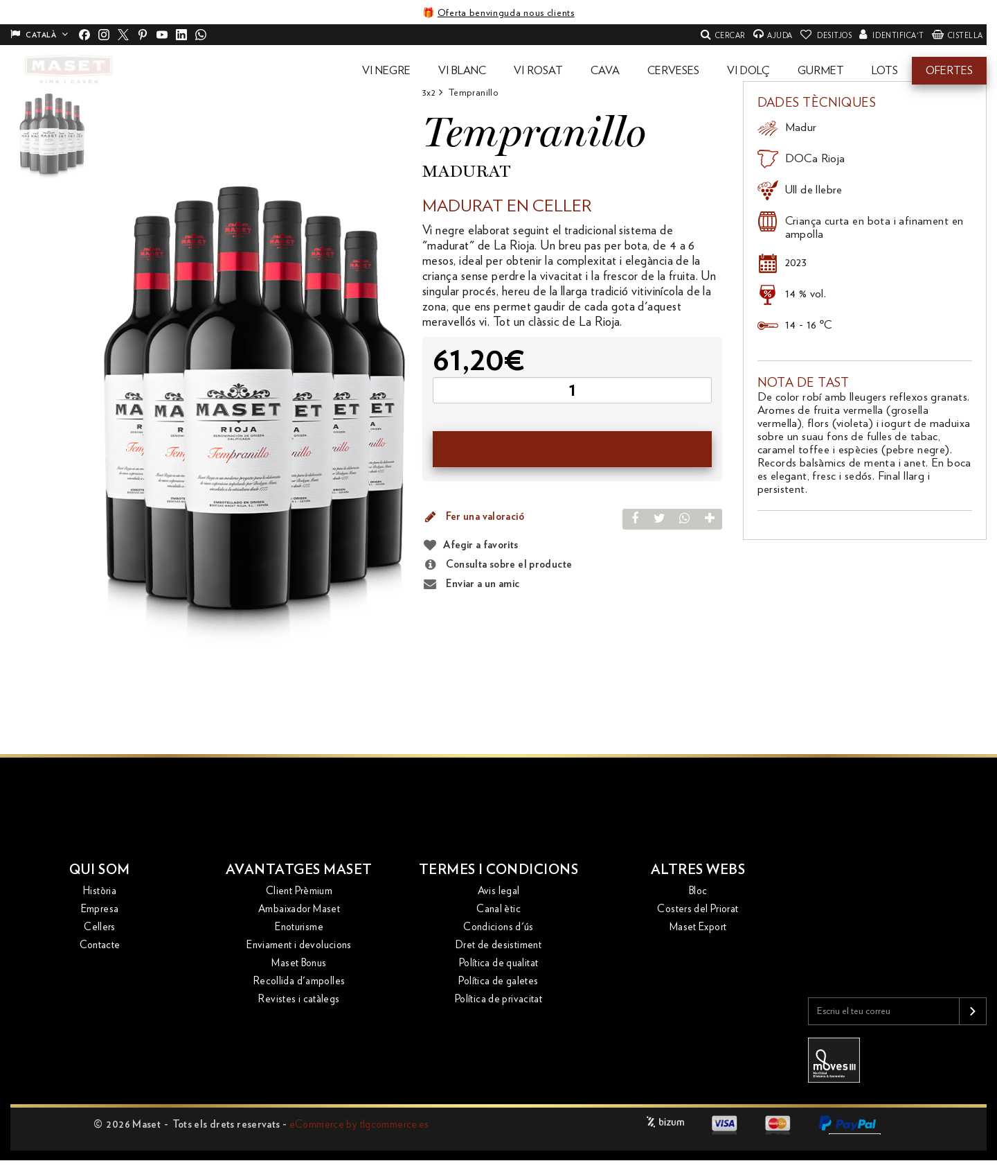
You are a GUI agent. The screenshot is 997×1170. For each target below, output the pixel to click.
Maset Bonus (298, 964)
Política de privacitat (498, 1000)
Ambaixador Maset (299, 910)
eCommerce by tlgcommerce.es (359, 1124)
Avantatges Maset (299, 871)
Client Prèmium (299, 892)
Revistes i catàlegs (298, 1000)
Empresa (100, 910)
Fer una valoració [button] (473, 517)
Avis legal (499, 892)
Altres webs (698, 871)
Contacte (100, 946)
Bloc (698, 892)
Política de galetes (498, 982)
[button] (386, 71)
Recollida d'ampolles (299, 982)
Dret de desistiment (498, 946)
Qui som (100, 871)
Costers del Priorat (697, 910)
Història (99, 892)
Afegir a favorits (480, 545)
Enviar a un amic (471, 584)
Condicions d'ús (498, 928)
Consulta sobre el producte (497, 565)
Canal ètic (498, 910)
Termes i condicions (499, 871)
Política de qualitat (499, 964)
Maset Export (698, 928)
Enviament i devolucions (299, 946)
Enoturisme (299, 928)
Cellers (100, 928)
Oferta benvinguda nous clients (506, 13)
